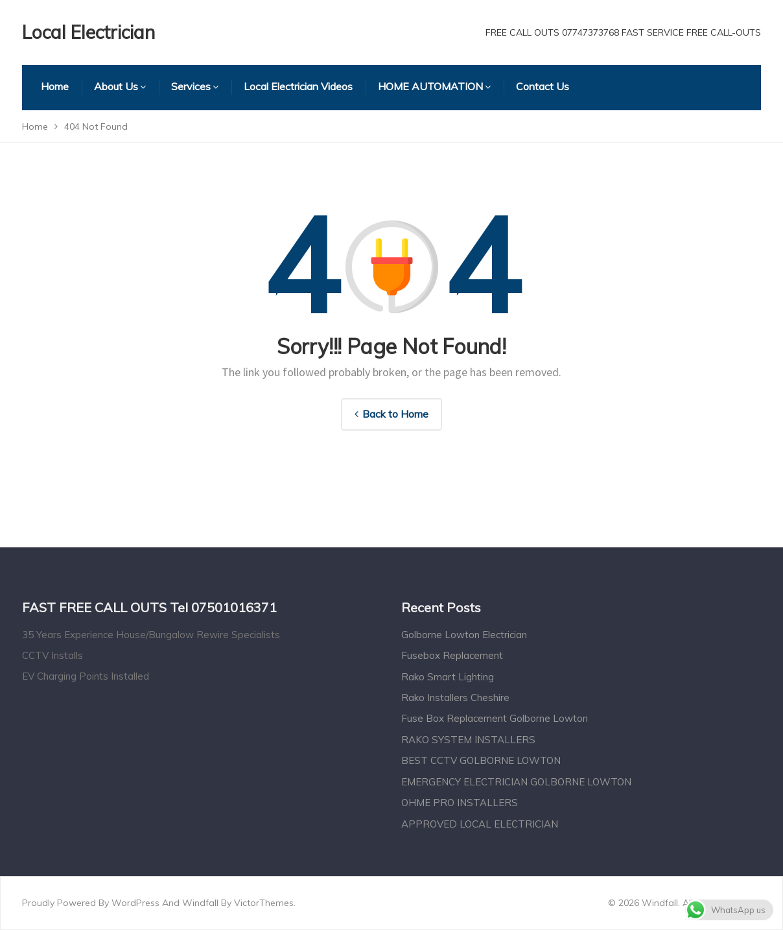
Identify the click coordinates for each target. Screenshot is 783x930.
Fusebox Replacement (452, 655)
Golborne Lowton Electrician (464, 634)
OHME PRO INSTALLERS (459, 802)
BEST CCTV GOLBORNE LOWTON (481, 760)
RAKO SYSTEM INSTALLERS (468, 739)
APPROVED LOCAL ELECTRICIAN (479, 824)
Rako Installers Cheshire (455, 697)
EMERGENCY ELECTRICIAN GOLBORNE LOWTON (516, 782)
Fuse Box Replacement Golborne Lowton (494, 718)
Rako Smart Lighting (447, 677)
